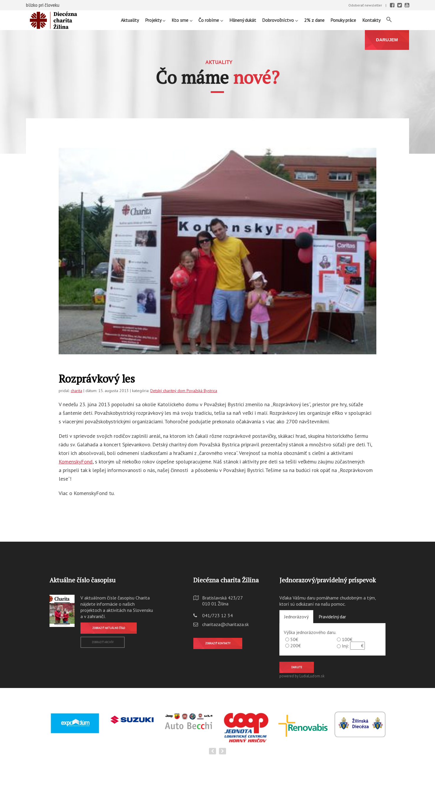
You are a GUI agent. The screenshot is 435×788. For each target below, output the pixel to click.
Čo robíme (210, 20)
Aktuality (130, 20)
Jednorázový (296, 617)
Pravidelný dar (332, 617)
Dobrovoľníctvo (280, 20)
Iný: (345, 646)
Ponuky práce (343, 20)
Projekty (155, 20)
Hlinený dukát (242, 20)
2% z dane (314, 20)
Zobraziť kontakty (217, 643)
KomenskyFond (76, 461)
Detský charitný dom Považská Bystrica (183, 390)
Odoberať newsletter (365, 5)
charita (76, 390)
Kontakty (371, 20)
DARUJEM (387, 39)
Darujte (296, 667)
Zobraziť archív (102, 642)
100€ (347, 639)
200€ (295, 645)
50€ (294, 639)
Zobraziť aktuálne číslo (108, 628)
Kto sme (182, 20)
